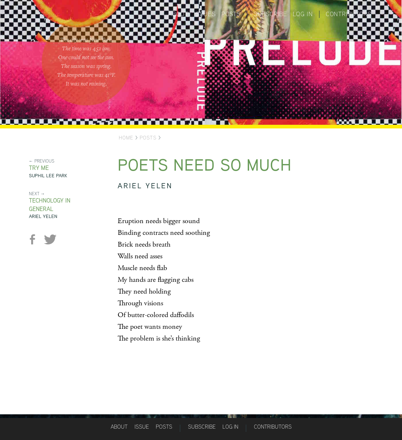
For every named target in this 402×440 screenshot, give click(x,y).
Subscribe (270, 14)
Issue (141, 426)
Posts (231, 14)
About (178, 14)
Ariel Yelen (43, 216)
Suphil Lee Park (48, 175)
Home (126, 137)
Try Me (39, 168)
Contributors (349, 14)
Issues (205, 14)
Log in (303, 14)
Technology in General (49, 204)
